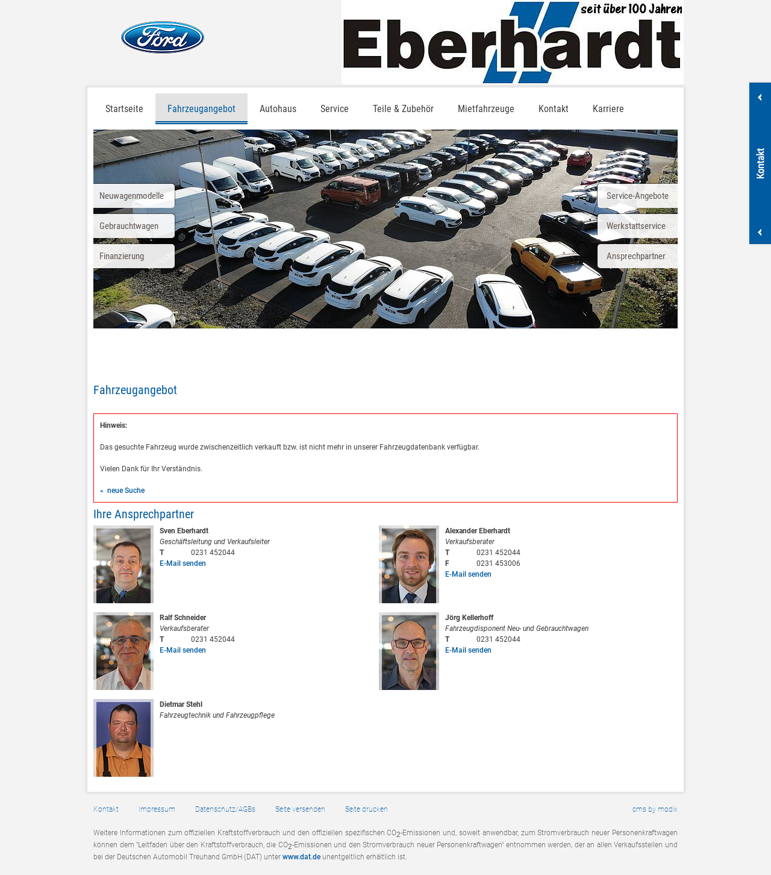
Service (334, 108)
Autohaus (278, 108)
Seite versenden (300, 809)
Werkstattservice (636, 226)
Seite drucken (366, 809)
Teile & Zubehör (403, 108)
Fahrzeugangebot (201, 108)
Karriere (608, 108)
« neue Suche (122, 490)
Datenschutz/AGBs (225, 809)
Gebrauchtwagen (128, 226)
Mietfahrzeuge (486, 108)
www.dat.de (301, 857)
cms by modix (655, 809)
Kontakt (553, 108)
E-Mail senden (183, 563)
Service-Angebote (638, 195)
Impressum (157, 809)
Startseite (124, 108)
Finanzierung (121, 256)
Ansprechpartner (636, 256)
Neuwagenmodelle (131, 195)
